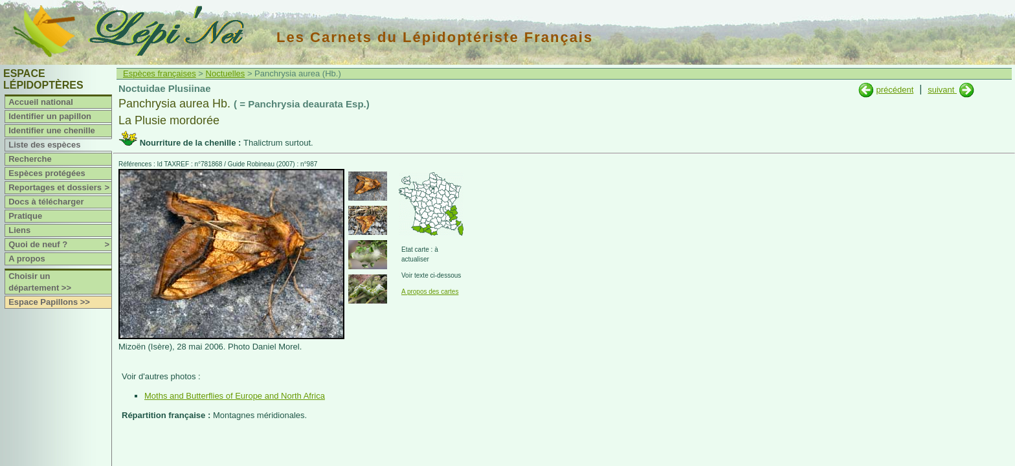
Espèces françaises (159, 73)
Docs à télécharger (46, 201)
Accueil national (40, 102)
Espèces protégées (46, 173)
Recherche (29, 159)
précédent (894, 89)
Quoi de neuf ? (59, 244)
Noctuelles (225, 73)
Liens (19, 230)
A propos (26, 258)
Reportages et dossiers (59, 188)
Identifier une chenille (51, 130)
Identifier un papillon (49, 116)
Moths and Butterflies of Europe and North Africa (234, 396)
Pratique (25, 216)
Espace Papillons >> (49, 302)
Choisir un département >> (39, 282)
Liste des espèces (44, 145)
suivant (942, 89)
